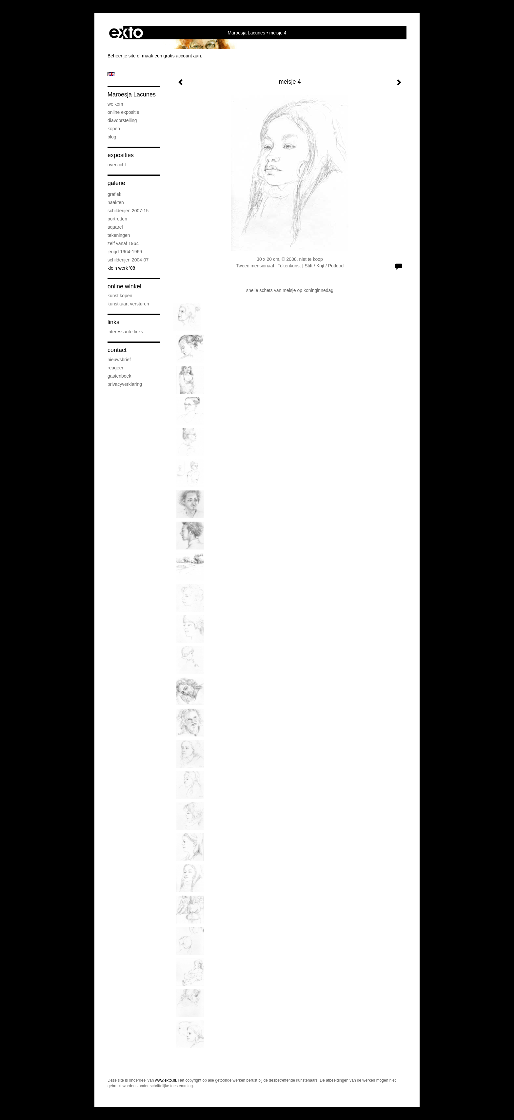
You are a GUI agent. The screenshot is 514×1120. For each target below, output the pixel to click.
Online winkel (124, 286)
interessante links (125, 331)
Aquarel (115, 227)
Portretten (117, 218)
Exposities (121, 155)
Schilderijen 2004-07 (128, 259)
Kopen (114, 128)
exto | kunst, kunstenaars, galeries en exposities (126, 32)
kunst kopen (120, 295)
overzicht (117, 164)
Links (113, 322)
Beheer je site (122, 55)
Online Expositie (123, 112)
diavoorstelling (122, 120)
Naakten (116, 202)
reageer (115, 367)
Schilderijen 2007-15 (128, 210)
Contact (117, 350)
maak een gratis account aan (171, 55)
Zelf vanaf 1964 (123, 243)
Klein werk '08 (121, 268)
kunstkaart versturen (128, 303)
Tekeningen (119, 235)
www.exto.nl (165, 1080)
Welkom (115, 104)
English (111, 74)
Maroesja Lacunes (246, 32)
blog (112, 136)
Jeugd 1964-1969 (125, 251)
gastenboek (119, 376)
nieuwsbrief (119, 359)
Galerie (116, 183)
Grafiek (114, 194)
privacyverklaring (125, 384)
